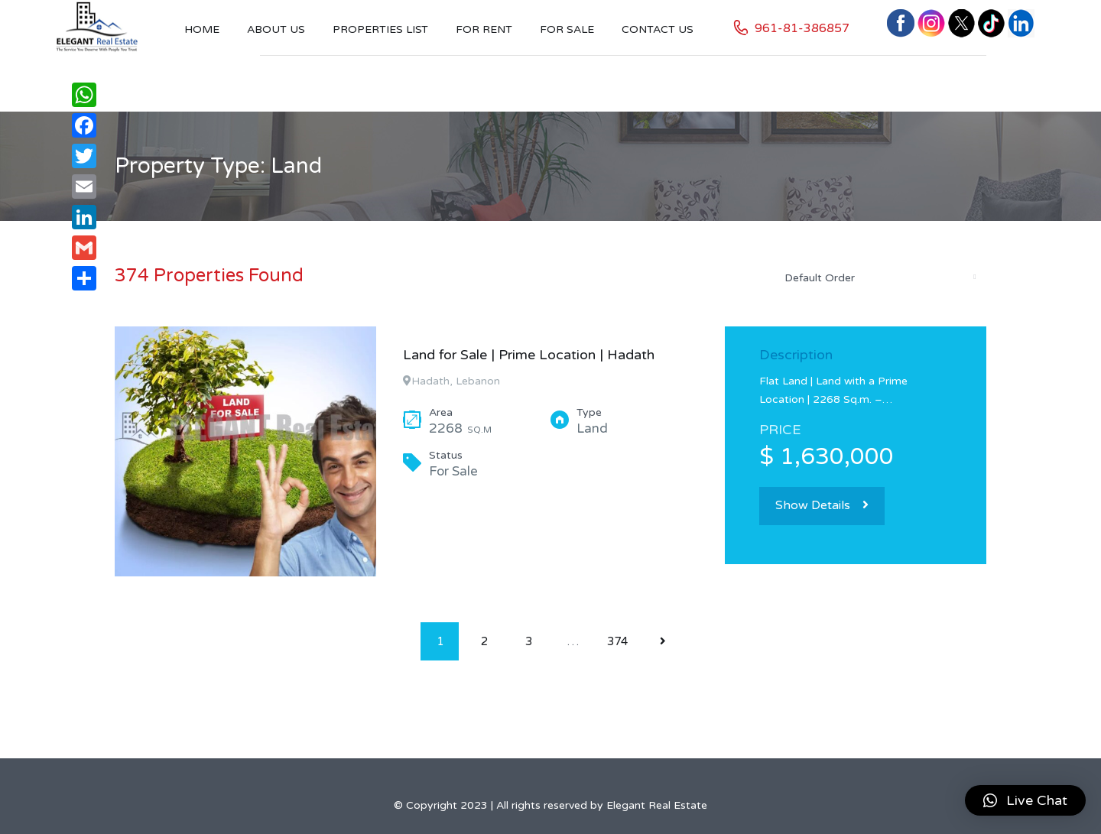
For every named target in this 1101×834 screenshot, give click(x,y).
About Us (276, 29)
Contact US (657, 29)
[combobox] (879, 277)
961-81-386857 (802, 28)
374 (617, 641)
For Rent (484, 29)
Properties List (380, 29)
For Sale (567, 29)
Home (201, 29)
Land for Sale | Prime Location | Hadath (528, 354)
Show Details (822, 505)
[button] (1025, 800)
